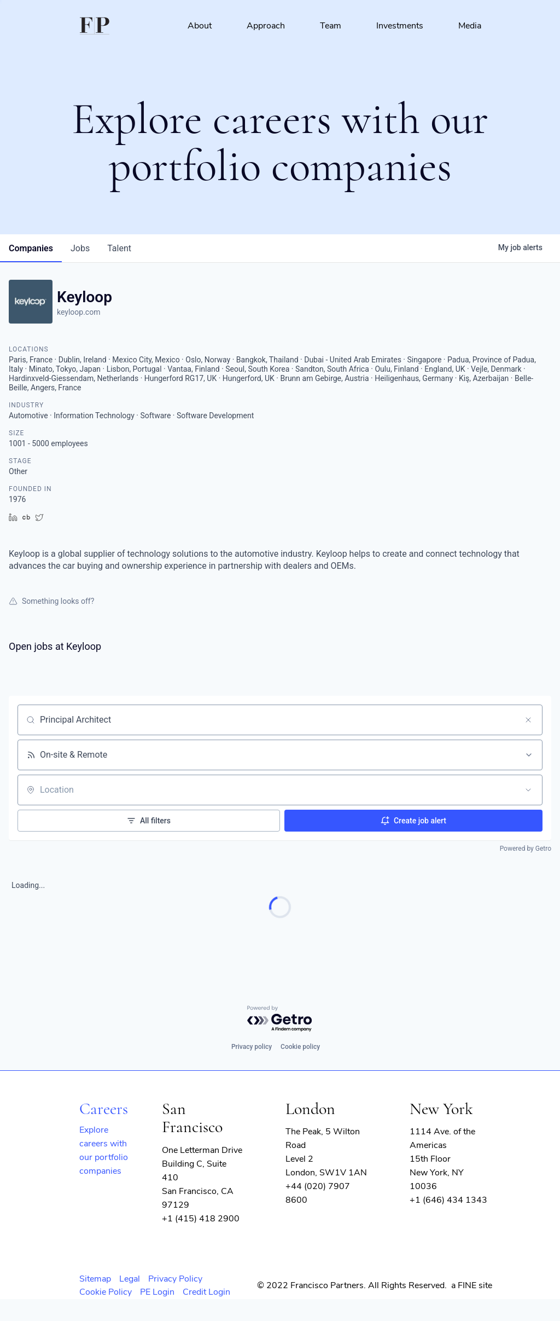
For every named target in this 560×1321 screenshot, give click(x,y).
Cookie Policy (105, 1292)
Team (330, 26)
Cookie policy (300, 1047)
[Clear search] (528, 720)
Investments (399, 26)
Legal (129, 1279)
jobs (80, 248)
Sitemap (95, 1279)
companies (31, 248)
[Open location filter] (528, 790)
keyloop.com (78, 312)
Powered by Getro (525, 848)
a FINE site (471, 1285)
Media (469, 26)
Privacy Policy (175, 1279)
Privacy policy (251, 1047)
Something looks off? (51, 601)
